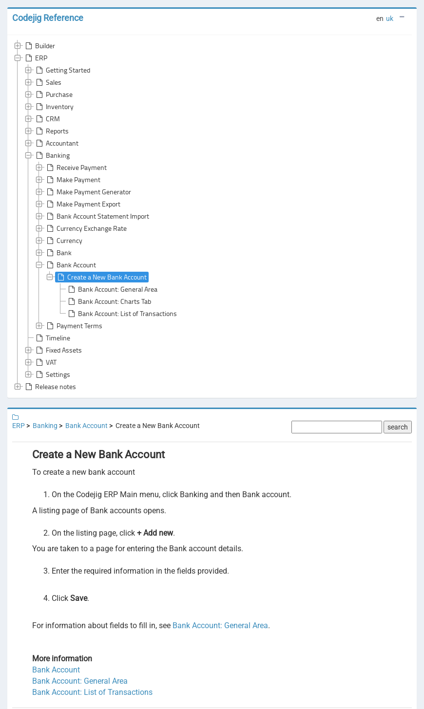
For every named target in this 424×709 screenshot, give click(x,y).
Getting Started (62, 70)
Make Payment (72, 179)
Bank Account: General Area (111, 289)
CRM (47, 118)
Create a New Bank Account (101, 277)
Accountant (56, 143)
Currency (63, 240)
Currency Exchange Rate (86, 228)
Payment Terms (73, 325)
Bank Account (70, 265)
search (397, 427)
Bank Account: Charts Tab (108, 301)
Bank (58, 252)
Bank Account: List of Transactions (121, 313)
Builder (39, 45)
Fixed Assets (58, 350)
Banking (52, 155)
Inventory (54, 106)
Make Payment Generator (88, 192)
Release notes (49, 386)
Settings (52, 374)
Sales (47, 82)
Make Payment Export (82, 204)
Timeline (52, 338)
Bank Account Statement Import (97, 216)
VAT (45, 362)
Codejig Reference (47, 18)
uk (389, 18)
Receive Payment (76, 167)
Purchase (53, 94)
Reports (51, 131)
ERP (35, 58)
